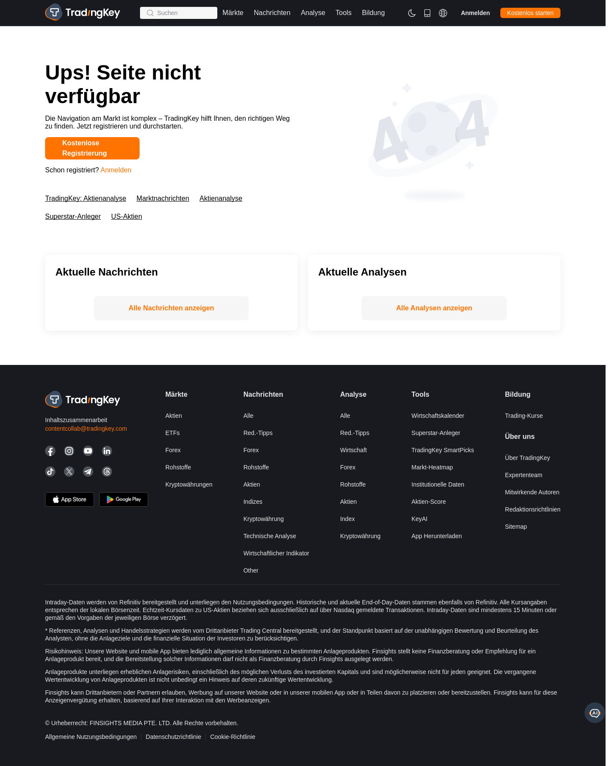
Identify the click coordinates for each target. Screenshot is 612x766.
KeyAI (419, 518)
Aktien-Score (428, 501)
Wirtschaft (353, 450)
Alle (248, 415)
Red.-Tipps (258, 432)
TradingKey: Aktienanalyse (85, 198)
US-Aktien (126, 216)
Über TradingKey (527, 457)
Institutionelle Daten (437, 484)
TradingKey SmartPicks (442, 450)
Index (347, 518)
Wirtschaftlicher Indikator (276, 553)
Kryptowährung (264, 518)
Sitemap (516, 526)
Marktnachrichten (163, 198)
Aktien (173, 415)
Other (251, 570)
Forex (173, 450)
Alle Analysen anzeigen (434, 308)
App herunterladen (436, 536)
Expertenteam (523, 475)
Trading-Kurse (524, 415)
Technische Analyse (270, 536)
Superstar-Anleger (73, 216)
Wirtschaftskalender (437, 415)
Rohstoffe (178, 467)
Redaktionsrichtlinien (532, 509)
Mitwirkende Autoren (532, 492)
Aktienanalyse (221, 198)
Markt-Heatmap (432, 467)
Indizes (253, 501)
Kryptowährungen (189, 484)
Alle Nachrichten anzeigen (171, 308)
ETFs (172, 432)
